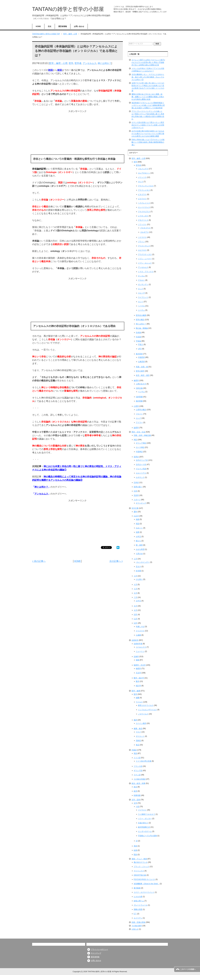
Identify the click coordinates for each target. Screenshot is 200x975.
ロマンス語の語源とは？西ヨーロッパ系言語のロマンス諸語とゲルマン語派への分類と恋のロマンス (148, 125)
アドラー (139, 422)
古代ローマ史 (141, 464)
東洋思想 (139, 354)
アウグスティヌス (145, 254)
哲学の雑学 (140, 371)
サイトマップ (96, 953)
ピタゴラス (142, 194)
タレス (140, 182)
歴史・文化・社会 (138, 432)
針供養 (138, 571)
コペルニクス (141, 647)
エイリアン (138, 918)
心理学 (136, 406)
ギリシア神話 (141, 443)
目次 (49, 26)
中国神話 (139, 452)
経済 (135, 791)
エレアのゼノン (144, 173)
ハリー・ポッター (145, 819)
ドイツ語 (137, 758)
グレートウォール (140, 905)
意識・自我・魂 (142, 367)
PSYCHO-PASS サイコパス (144, 879)
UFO (140, 349)
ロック (140, 289)
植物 (137, 660)
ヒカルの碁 (138, 897)
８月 (135, 606)
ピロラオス (142, 199)
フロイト (139, 414)
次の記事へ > (116, 561)
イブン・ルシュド (145, 263)
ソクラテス (142, 237)
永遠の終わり (143, 823)
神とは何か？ (104, 63)
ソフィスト (142, 224)
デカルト (141, 280)
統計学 (138, 686)
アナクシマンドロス (145, 186)
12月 (135, 623)
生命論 (138, 332)
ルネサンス (140, 477)
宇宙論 (138, 341)
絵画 (135, 850)
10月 (135, 615)
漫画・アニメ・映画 (139, 859)
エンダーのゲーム (145, 831)
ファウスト (142, 810)
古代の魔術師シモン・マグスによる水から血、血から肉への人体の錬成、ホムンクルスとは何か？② (148, 77)
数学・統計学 (139, 678)
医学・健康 (136, 691)
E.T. (135, 914)
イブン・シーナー (145, 259)
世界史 (136, 457)
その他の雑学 (137, 926)
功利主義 (139, 388)
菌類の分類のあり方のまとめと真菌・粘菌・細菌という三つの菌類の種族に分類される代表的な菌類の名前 (148, 96)
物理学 (138, 669)
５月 (135, 589)
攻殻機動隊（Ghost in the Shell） (146, 884)
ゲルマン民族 (141, 469)
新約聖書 (139, 401)
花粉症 (138, 741)
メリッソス (142, 177)
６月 (135, 593)
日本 (135, 491)
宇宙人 (140, 344)
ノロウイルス (143, 714)
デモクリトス (143, 220)
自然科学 (135, 640)
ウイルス (139, 702)
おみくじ (139, 528)
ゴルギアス (144, 232)
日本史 (136, 482)
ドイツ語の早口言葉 (143, 761)
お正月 (136, 516)
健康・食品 (138, 729)
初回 (50, 70)
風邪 (135, 720)
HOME (38, 26)
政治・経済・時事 (138, 783)
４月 (135, 585)
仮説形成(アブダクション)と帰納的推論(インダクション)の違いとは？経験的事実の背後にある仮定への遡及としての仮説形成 (148, 105)
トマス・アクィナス (145, 272)
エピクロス (142, 250)
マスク (138, 732)
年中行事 (135, 508)
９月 (135, 610)
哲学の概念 (140, 320)
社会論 (138, 337)
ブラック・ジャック (141, 867)
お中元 (138, 601)
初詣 (137, 524)
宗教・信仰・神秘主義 (142, 435)
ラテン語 (137, 775)
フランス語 (138, 766)
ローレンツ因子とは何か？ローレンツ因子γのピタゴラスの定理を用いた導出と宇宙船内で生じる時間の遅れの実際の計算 (148, 62)
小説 (137, 807)
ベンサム (141, 392)
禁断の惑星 (138, 909)
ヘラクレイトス (144, 203)
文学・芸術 (136, 800)
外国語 (134, 750)
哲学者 (78, 63)
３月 (135, 576)
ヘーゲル (141, 306)
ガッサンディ (143, 284)
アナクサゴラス (144, 212)
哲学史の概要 (141, 315)
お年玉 (138, 537)
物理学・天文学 (140, 665)
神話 (135, 440)
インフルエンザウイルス (147, 710)
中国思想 (141, 357)
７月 (135, 597)
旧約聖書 (139, 397)
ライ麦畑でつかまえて (146, 814)
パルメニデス (143, 169)
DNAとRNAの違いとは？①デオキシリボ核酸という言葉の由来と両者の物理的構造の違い (148, 142)
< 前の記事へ (39, 561)
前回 (59, 70)
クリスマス (140, 631)
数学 (137, 681)
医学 (135, 694)
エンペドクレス (144, 207)
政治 (135, 787)
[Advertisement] (77, 133)
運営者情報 (62, 26)
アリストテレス (144, 246)
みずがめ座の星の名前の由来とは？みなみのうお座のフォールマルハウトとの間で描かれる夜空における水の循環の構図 (148, 133)
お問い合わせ (79, 26)
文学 (135, 803)
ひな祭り (139, 579)
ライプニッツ (143, 297)
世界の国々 (138, 487)
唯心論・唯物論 (142, 328)
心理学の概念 (141, 410)
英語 (135, 753)
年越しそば (140, 627)
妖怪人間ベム (139, 901)
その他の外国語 (140, 779)
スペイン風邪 (141, 723)
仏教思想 (141, 362)
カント (140, 302)
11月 (135, 619)
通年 (135, 512)
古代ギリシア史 (142, 460)
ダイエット (140, 736)
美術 (135, 846)
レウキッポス (143, 216)
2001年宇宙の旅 (140, 875)
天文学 (138, 673)
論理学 (136, 428)
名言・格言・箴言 (143, 375)
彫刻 (135, 855)
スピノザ (141, 293)
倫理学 (136, 380)
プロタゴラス (145, 228)
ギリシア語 (138, 771)
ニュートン (140, 651)
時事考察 (137, 795)
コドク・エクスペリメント (144, 892)
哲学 (71, 63)
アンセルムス (89, 63)
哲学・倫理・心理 (58, 63)
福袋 (137, 519)
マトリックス (139, 871)
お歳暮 (138, 635)
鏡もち (138, 541)
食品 (137, 745)
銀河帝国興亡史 (144, 827)
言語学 (136, 495)
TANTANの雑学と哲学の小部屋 (68, 9)
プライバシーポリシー (99, 949)
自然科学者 (138, 644)
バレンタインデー (143, 562)
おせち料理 (140, 549)
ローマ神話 (140, 447)
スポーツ (137, 500)
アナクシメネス (144, 190)
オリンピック (141, 503)
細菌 (137, 698)
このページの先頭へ (188, 969)
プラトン (141, 242)
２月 (135, 559)
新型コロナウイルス (145, 705)
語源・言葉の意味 (138, 922)
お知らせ (135, 929)
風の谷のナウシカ (140, 862)
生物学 (136, 657)
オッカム (141, 276)
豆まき (138, 567)
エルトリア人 (141, 473)
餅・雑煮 (139, 545)
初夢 (137, 532)
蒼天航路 (137, 888)
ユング (138, 418)
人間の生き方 (141, 384)
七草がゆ (139, 554)
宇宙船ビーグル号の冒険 (147, 836)
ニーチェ (141, 310)
